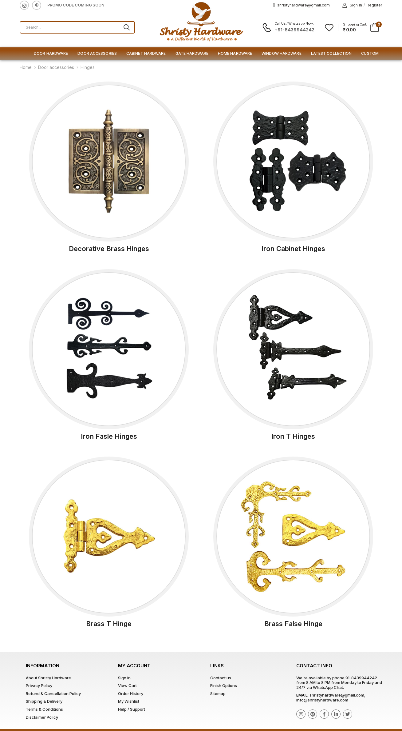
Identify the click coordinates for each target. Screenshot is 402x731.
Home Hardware (235, 53)
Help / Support (131, 709)
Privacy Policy (39, 685)
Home (26, 67)
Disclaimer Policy (42, 717)
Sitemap (218, 693)
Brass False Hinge (293, 624)
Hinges (88, 67)
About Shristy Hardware (48, 677)
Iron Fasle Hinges (109, 436)
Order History (130, 693)
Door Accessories (97, 53)
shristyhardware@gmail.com (301, 5)
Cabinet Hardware (146, 53)
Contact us (220, 677)
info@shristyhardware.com (322, 699)
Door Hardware (51, 53)
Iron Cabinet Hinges (293, 249)
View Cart (127, 685)
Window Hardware (282, 53)
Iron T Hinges (293, 436)
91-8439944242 (361, 677)
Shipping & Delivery (44, 701)
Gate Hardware (191, 53)
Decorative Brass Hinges (109, 249)
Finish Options (223, 685)
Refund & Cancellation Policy (53, 693)
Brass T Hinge (109, 624)
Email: (302, 695)
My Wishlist (128, 701)
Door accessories (56, 67)
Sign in (352, 5)
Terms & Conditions (44, 709)
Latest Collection (331, 53)
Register (374, 5)
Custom (370, 53)
